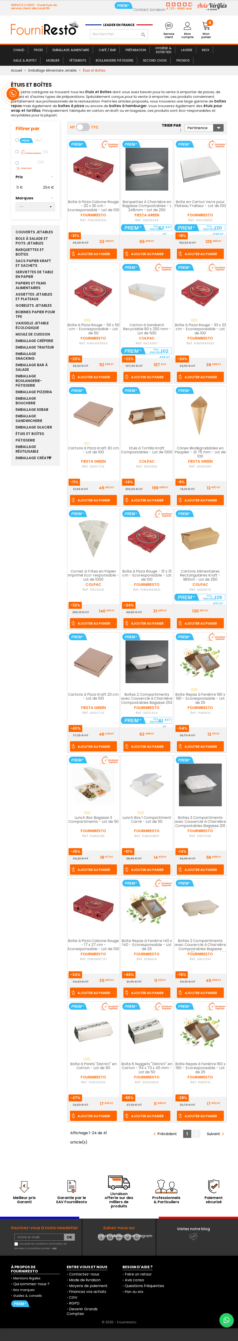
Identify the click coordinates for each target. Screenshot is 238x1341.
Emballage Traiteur (35, 347)
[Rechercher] (119, 34)
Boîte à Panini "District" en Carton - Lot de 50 (93, 1066)
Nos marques (24, 1290)
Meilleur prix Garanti (24, 1200)
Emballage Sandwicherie (29, 418)
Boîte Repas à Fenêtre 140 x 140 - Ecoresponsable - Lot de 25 (147, 945)
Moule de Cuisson (33, 334)
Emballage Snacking (26, 356)
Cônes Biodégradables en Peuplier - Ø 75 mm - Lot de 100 (200, 452)
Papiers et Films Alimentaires (31, 285)
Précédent (164, 1134)
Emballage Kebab (32, 409)
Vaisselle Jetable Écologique (32, 325)
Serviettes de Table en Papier (34, 274)
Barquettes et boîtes (30, 252)
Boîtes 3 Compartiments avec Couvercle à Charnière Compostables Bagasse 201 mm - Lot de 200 (200, 824)
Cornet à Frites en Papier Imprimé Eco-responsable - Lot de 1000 (93, 575)
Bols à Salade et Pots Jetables (32, 241)
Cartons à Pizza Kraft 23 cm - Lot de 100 (93, 696)
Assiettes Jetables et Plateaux (34, 296)
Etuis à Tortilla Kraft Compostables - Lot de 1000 (146, 450)
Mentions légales (26, 1278)
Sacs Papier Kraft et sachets (33, 263)
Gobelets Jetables (34, 305)
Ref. (83, 220)
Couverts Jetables (34, 232)
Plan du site (134, 1291)
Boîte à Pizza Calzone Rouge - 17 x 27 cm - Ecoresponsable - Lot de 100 (93, 945)
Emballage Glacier (34, 427)
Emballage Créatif (34, 458)
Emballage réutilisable (27, 449)
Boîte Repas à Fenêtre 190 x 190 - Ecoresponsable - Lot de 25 (200, 698)
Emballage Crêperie (34, 341)
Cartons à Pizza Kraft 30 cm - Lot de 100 (93, 450)
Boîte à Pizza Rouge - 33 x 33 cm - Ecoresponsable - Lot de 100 (200, 329)
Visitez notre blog (193, 1229)
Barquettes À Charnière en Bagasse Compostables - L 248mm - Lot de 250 (146, 206)
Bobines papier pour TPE (35, 314)
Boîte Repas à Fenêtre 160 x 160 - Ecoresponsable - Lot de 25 (200, 1068)
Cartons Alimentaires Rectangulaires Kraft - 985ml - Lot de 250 (200, 575)
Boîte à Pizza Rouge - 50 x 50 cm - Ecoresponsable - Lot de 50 (93, 329)
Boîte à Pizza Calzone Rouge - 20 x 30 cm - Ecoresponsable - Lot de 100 (93, 206)
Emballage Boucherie (26, 400)
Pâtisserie (25, 440)
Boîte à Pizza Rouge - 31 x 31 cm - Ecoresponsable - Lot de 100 (147, 575)
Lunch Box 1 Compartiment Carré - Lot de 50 (146, 820)
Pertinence (205, 128)
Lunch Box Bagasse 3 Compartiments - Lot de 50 (93, 820)
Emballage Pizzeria (34, 392)
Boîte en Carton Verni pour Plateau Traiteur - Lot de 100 (200, 204)
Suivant (216, 1134)
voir (54, 1248)
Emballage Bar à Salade (32, 367)
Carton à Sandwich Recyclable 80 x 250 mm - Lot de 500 (147, 329)
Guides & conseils (27, 1295)
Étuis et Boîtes (30, 434)
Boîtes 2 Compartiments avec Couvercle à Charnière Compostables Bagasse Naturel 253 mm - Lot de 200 (200, 947)
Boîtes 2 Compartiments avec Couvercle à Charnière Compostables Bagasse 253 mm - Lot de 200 (146, 700)
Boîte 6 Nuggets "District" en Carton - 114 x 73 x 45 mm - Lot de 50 (146, 1068)
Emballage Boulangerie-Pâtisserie (29, 381)
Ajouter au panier (94, 254)
